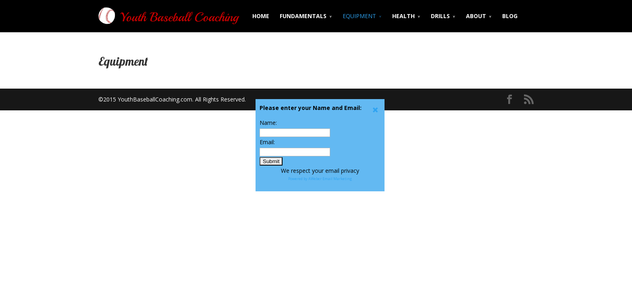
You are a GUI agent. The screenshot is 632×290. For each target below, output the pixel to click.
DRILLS (440, 16)
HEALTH (403, 16)
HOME (260, 16)
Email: (267, 142)
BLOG (510, 16)
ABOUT (476, 16)
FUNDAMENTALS (303, 16)
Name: (268, 122)
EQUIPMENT (359, 16)
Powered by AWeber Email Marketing (320, 178)
